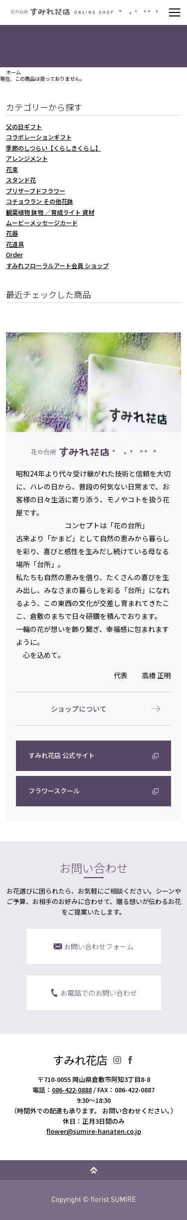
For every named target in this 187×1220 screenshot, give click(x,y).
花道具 (15, 244)
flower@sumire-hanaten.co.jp (93, 1131)
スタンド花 (21, 179)
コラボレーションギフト (39, 137)
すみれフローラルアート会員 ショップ (57, 265)
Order (14, 254)
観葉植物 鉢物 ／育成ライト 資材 (50, 212)
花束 (12, 169)
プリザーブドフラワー (35, 190)
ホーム (13, 72)
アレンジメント (27, 158)
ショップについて (79, 709)
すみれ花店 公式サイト (61, 755)
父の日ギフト (24, 126)
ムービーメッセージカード (42, 222)
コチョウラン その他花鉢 (39, 201)
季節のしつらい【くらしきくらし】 (53, 148)
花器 (12, 233)
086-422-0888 (72, 1089)
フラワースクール (54, 790)
